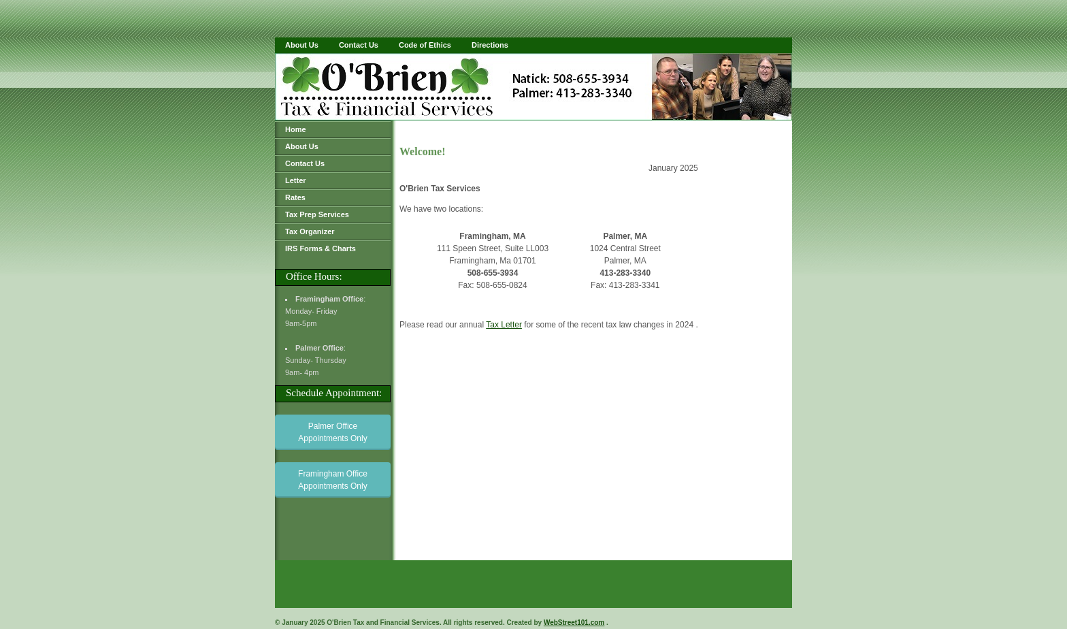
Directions (490, 45)
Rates (295, 197)
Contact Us (358, 45)
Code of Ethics (425, 45)
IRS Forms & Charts (320, 248)
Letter (295, 180)
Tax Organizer (310, 231)
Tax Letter (504, 324)
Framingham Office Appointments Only (332, 480)
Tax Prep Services (317, 214)
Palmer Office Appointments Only (332, 432)
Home (295, 129)
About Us (301, 45)
